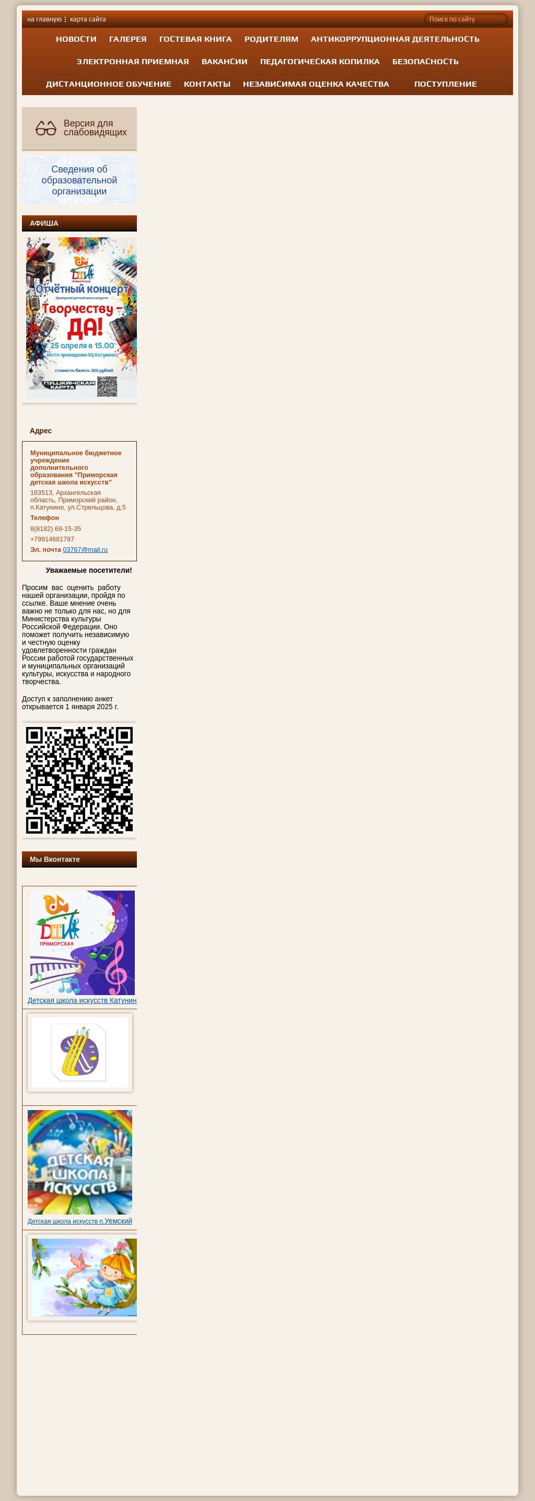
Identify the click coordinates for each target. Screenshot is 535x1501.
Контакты (207, 84)
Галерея (128, 39)
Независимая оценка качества (316, 84)
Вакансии (225, 61)
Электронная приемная (133, 61)
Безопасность (425, 61)
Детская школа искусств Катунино (84, 1000)
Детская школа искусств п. (66, 1221)
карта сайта (88, 19)
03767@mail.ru (85, 549)
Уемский (118, 1221)
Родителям (271, 39)
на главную (44, 19)
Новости (76, 39)
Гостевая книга (195, 39)
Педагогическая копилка (320, 61)
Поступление (445, 84)
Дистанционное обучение (108, 84)
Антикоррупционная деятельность (395, 39)
